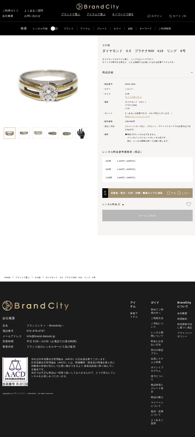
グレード (102, 28)
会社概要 (7, 16)
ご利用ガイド (10, 10)
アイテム (85, 28)
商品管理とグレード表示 (157, 388)
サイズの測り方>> (133, 97)
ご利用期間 (165, 28)
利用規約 (182, 319)
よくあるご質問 (33, 10)
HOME (7, 277)
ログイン (156, 16)
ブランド (69, 28)
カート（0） (180, 16)
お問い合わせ (32, 16)
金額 (130, 28)
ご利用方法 (157, 318)
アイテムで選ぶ (96, 14)
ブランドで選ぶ (70, 14)
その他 (38, 277)
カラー (117, 28)
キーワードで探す (123, 14)
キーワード (146, 28)
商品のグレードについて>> (137, 116)
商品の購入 (157, 397)
